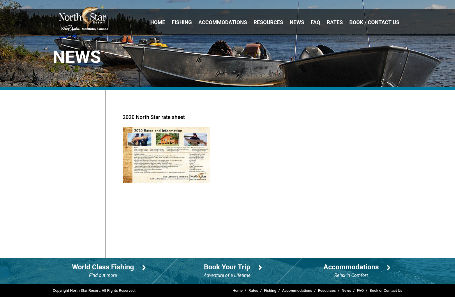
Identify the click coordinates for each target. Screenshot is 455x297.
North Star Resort (84, 17)
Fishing (182, 22)
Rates (335, 22)
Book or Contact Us (386, 290)
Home (157, 22)
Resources (268, 22)
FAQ (315, 22)
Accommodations (222, 22)
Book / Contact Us (374, 22)
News (297, 22)
